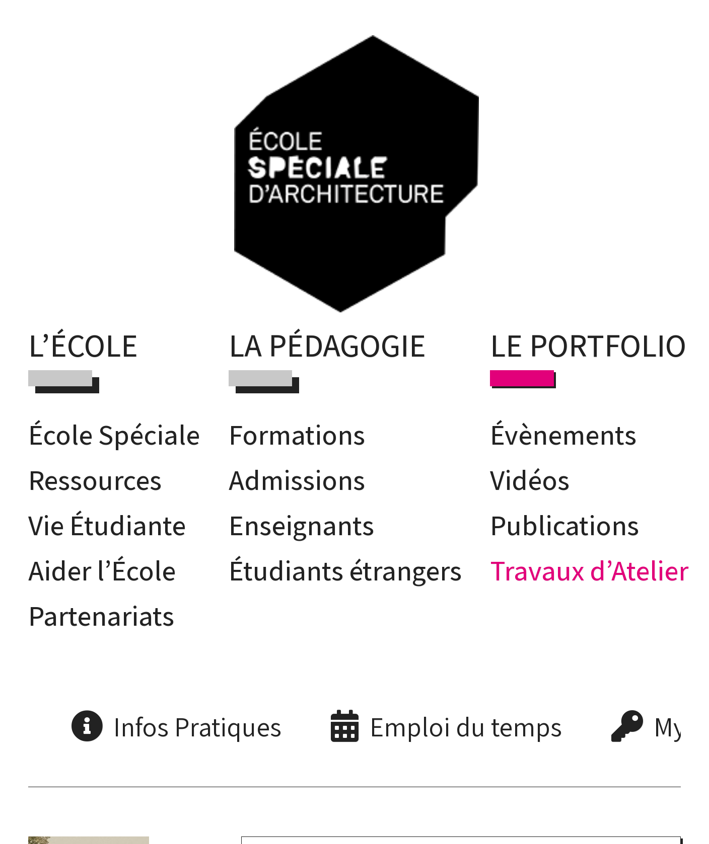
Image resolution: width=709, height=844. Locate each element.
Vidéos (530, 479)
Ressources (95, 479)
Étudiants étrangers (345, 569)
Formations (297, 434)
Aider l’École (102, 569)
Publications (564, 524)
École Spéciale (114, 434)
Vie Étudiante (107, 524)
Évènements (563, 434)
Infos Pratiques (197, 726)
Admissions (297, 479)
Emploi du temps (466, 726)
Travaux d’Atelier (589, 569)
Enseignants (301, 524)
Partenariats (101, 615)
